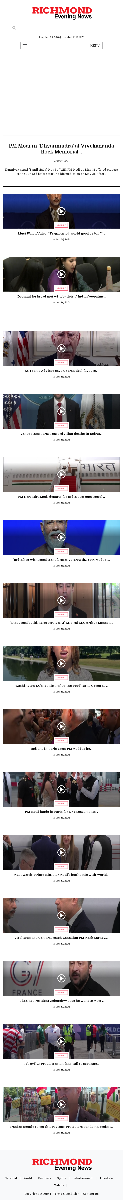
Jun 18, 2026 (63, 691)
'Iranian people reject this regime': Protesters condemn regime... (61, 1126)
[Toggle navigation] (24, 45)
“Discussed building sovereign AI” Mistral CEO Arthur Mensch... (61, 622)
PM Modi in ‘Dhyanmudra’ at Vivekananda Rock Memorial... (61, 149)
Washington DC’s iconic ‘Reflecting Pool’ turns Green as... (61, 685)
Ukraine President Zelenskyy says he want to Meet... (61, 1000)
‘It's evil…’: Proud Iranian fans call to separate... (61, 1063)
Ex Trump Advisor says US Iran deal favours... (61, 370)
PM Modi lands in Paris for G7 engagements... (61, 811)
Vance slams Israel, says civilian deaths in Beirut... (61, 433)
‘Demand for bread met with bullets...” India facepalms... (61, 296)
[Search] (61, 28)
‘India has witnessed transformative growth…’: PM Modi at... (61, 559)
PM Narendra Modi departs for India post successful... (61, 496)
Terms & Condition (66, 1193)
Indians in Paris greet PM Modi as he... (61, 748)
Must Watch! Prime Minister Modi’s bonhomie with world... (61, 874)
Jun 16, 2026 (63, 1069)
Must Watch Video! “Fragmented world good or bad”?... (61, 233)
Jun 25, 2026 (62, 239)
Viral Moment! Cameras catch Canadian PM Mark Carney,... (61, 937)
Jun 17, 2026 (63, 880)
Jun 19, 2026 (63, 302)
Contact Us (91, 1193)
